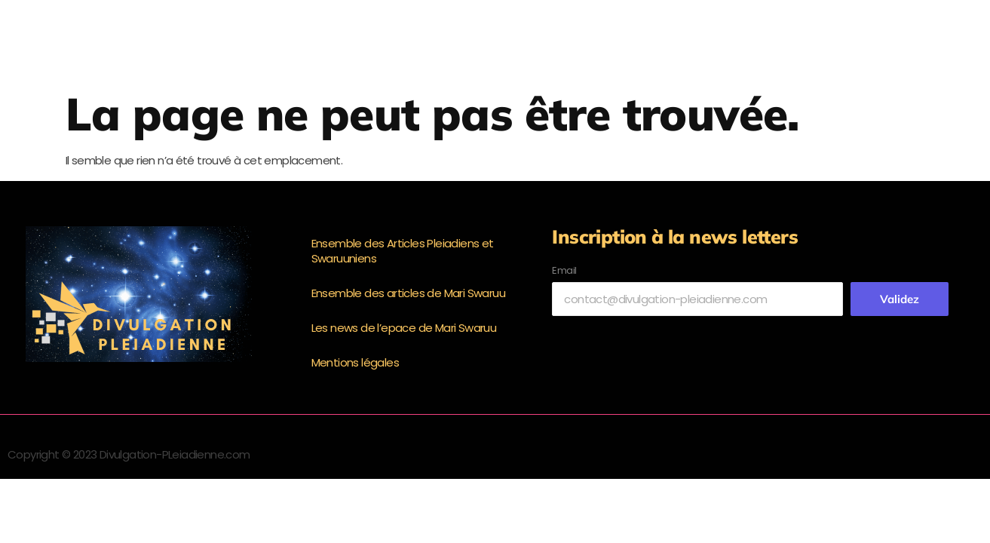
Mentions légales (355, 362)
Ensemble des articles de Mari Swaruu (408, 293)
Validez (899, 299)
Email (564, 270)
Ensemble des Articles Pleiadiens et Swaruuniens (402, 250)
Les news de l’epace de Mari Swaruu (404, 328)
